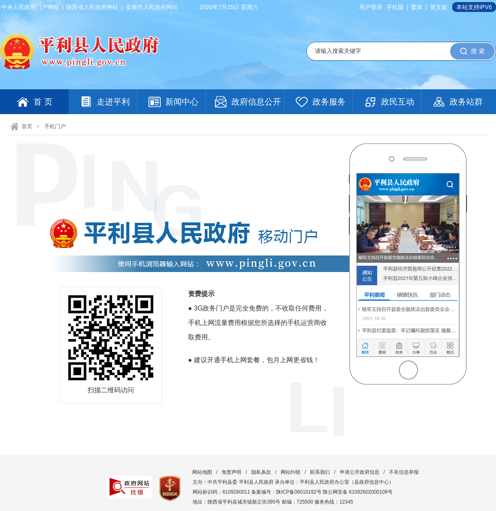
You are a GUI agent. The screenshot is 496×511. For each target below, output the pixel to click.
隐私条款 (261, 472)
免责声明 (231, 472)
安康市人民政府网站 (152, 7)
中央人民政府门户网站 (30, 7)
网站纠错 (290, 472)
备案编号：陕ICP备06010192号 (286, 492)
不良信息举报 (404, 472)
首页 (26, 126)
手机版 (395, 7)
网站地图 (202, 472)
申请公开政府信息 (359, 472)
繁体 (416, 7)
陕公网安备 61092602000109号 (358, 492)
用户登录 (370, 7)
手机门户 (55, 126)
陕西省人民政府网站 (92, 7)
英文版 (438, 7)
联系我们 (320, 472)
